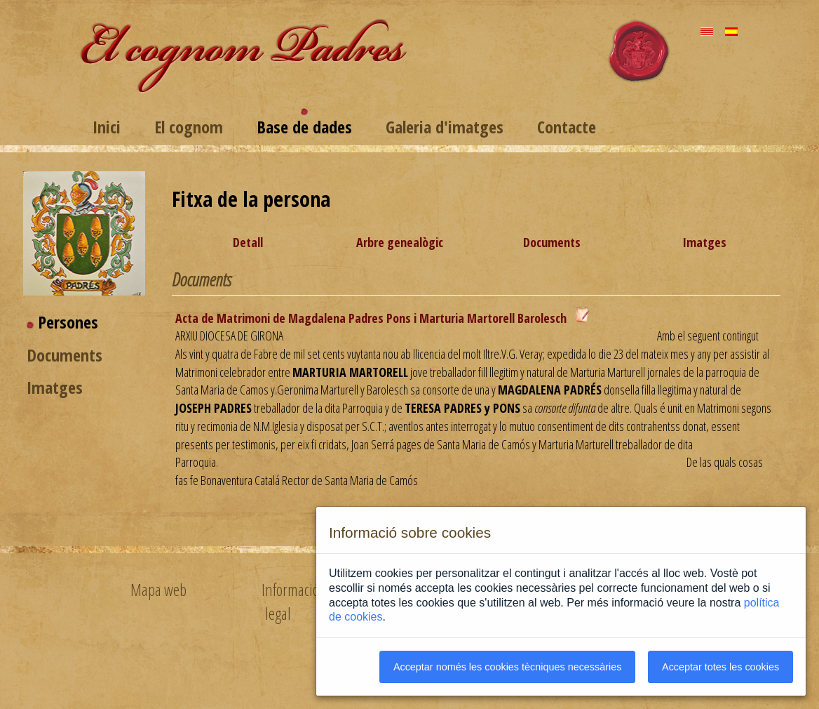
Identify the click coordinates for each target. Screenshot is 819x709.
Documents (64, 354)
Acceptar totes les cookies (720, 666)
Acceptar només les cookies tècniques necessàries (507, 666)
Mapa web (158, 589)
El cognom (188, 126)
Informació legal (290, 601)
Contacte (566, 126)
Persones (68, 321)
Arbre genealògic (399, 242)
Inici (107, 126)
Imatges (55, 387)
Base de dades (304, 126)
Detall (248, 242)
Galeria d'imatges (444, 126)
